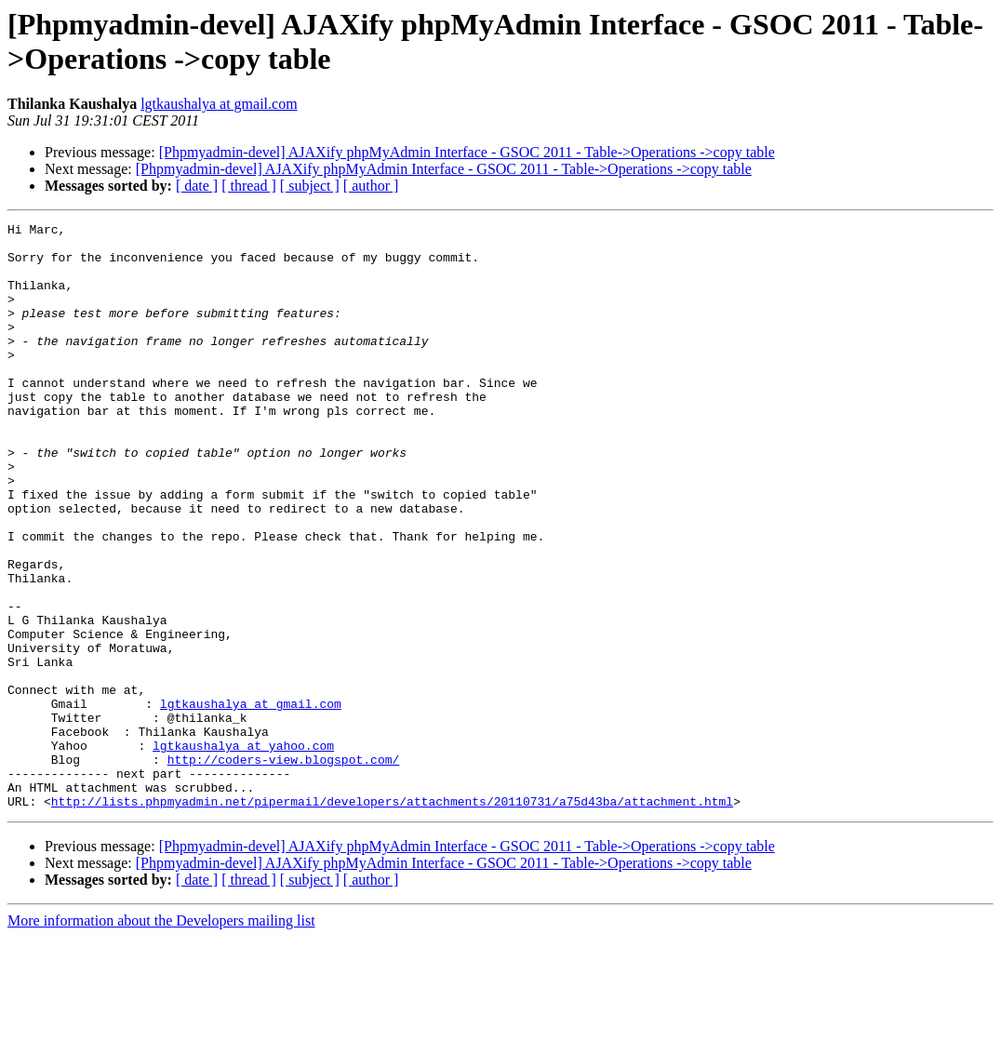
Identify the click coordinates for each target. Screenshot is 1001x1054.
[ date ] (197, 185)
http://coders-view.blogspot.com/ (283, 868)
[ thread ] (248, 185)
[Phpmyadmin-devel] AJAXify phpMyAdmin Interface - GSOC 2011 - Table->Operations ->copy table (467, 152)
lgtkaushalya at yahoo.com (243, 851)
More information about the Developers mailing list (161, 1038)
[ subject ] (310, 185)
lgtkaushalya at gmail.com (218, 104)
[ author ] (371, 185)
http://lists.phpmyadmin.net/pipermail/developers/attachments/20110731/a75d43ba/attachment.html (392, 918)
